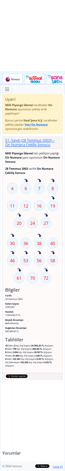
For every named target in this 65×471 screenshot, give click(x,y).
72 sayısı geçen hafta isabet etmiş (46, 270)
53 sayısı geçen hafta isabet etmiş (26, 253)
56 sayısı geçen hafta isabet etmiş (39, 253)
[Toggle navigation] (7, 89)
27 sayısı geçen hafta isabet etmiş (46, 215)
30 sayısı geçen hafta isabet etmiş (12, 236)
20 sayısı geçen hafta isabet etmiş (19, 215)
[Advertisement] (32, 35)
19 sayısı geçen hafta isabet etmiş (52, 198)
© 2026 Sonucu (12, 466)
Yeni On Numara (36, 125)
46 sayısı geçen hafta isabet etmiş (12, 253)
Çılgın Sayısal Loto (34, 79)
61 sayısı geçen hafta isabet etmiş (19, 270)
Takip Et (58, 467)
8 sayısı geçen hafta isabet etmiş (52, 181)
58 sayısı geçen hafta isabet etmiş (52, 253)
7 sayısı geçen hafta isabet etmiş (39, 181)
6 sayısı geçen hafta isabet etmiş (26, 181)
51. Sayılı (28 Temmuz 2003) (30, 142)
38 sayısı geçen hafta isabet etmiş (39, 236)
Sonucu (13, 79)
